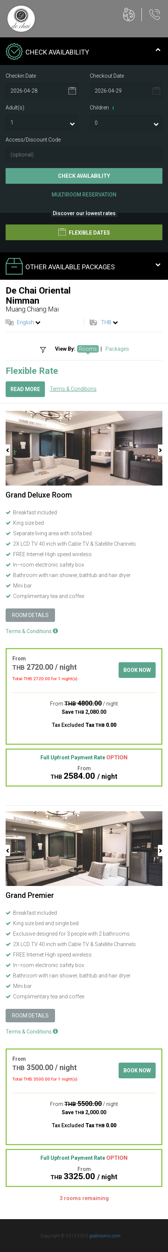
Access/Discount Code (33, 140)
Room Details (30, 615)
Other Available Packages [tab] (83, 267)
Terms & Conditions (73, 389)
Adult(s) (15, 108)
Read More (25, 389)
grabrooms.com (104, 1236)
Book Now (137, 670)
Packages (117, 349)
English (25, 322)
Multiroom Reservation (84, 195)
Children (103, 108)
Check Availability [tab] (83, 52)
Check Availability (84, 176)
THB (106, 322)
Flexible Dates (84, 232)
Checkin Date (21, 76)
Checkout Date (107, 76)
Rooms (88, 349)
